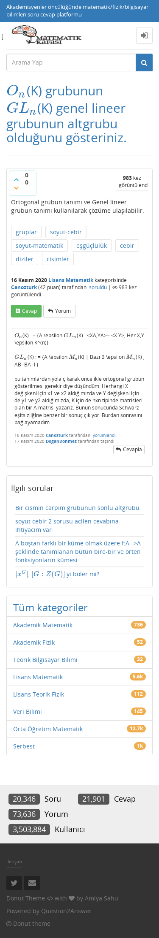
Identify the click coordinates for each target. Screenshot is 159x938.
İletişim (14, 861)
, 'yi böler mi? (57, 573)
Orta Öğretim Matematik (48, 729)
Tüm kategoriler (50, 607)
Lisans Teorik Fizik (38, 694)
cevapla (132, 449)
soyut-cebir (66, 232)
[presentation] (16, 90)
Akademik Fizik (34, 642)
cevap (29, 310)
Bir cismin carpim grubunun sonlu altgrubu (77, 508)
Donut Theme (25, 898)
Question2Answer (66, 911)
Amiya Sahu (101, 898)
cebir (127, 245)
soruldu (98, 287)
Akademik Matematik (43, 625)
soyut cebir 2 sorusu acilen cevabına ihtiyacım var (67, 525)
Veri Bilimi (27, 712)
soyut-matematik (39, 245)
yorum (63, 310)
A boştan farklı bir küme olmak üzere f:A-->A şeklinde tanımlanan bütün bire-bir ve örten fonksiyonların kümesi (78, 551)
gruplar (26, 232)
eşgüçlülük (91, 245)
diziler (24, 259)
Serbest (24, 746)
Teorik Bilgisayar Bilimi (45, 660)
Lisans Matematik (70, 280)
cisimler (58, 259)
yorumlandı (104, 435)
